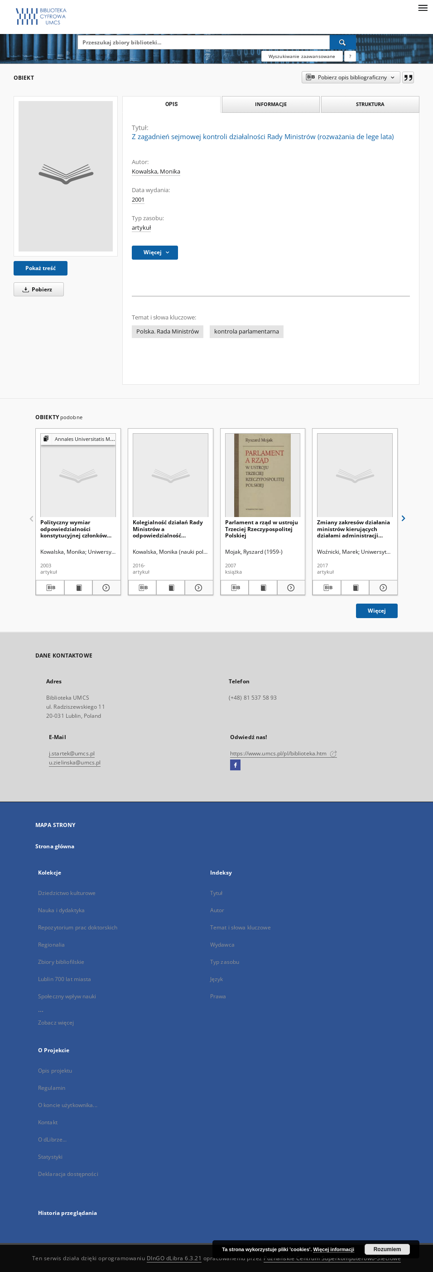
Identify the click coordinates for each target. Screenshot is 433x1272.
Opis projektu (55, 1070)
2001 (138, 199)
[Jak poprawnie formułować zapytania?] (350, 56)
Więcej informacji (333, 1249)
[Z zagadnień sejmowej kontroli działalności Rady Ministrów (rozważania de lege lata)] (66, 176)
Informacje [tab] (271, 104)
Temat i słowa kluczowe (240, 927)
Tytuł (216, 893)
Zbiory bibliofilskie (61, 962)
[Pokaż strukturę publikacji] (78, 439)
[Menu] (422, 7)
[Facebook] (235, 765)
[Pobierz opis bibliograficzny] (50, 588)
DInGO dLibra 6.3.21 (174, 1258)
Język (216, 979)
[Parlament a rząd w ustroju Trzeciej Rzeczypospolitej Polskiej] (263, 476)
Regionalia (51, 944)
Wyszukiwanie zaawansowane (302, 56)
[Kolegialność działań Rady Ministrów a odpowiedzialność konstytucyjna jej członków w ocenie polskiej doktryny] (170, 476)
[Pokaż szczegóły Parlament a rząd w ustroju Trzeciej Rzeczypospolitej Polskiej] (290, 588)
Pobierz (35, 289)
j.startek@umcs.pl (72, 753)
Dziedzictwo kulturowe (67, 893)
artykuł (141, 228)
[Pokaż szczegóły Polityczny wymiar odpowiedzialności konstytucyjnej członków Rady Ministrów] (105, 588)
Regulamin (51, 1088)
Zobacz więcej (56, 1022)
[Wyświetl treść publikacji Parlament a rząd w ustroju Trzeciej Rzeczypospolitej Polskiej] (263, 588)
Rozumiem (387, 1249)
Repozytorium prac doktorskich (77, 927)
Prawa (218, 996)
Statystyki (50, 1157)
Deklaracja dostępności (68, 1174)
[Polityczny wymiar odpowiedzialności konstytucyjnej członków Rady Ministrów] (78, 476)
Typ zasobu (224, 962)
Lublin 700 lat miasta (64, 979)
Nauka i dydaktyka (61, 910)
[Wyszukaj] (343, 42)
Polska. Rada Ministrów (167, 331)
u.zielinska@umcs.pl (75, 762)
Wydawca (222, 944)
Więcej (377, 610)
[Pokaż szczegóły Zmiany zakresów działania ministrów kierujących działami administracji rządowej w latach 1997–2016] (382, 588)
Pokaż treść (40, 268)
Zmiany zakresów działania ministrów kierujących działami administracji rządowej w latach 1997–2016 (353, 528)
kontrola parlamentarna (246, 331)
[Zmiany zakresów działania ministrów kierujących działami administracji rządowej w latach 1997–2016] (355, 476)
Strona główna (55, 846)
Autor (217, 910)
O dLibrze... (52, 1139)
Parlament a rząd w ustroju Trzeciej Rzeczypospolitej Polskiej (261, 528)
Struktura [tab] (370, 104)
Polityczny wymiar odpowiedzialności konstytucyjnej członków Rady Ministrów (73, 528)
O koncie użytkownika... (67, 1105)
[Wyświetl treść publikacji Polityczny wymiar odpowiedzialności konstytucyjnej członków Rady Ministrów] (78, 588)
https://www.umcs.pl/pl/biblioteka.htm (283, 753)
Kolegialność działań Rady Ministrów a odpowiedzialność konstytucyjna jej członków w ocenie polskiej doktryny (169, 528)
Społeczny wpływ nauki (67, 996)
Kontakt (48, 1122)
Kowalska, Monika (156, 171)
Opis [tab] (171, 104)
